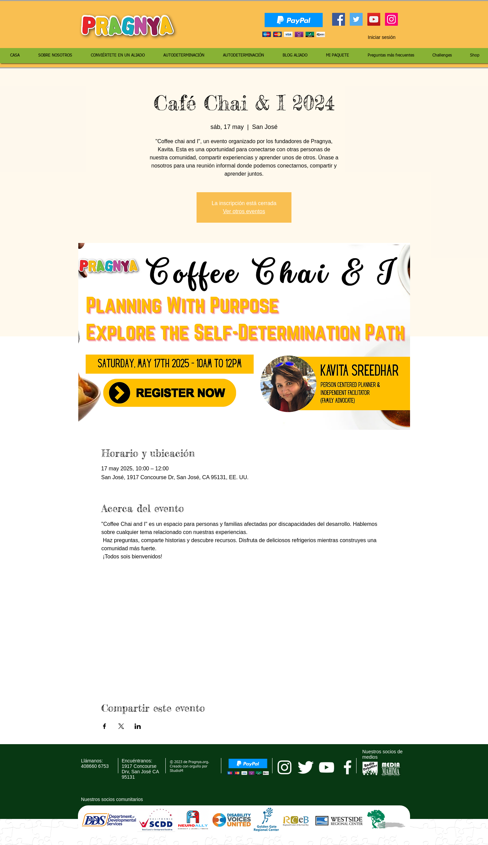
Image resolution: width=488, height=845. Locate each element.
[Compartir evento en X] (121, 726)
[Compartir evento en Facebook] (104, 726)
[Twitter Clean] (305, 767)
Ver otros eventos (244, 211)
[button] (402, 37)
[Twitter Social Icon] (356, 19)
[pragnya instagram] (284, 767)
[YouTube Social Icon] (373, 19)
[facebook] (347, 767)
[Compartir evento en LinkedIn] (138, 726)
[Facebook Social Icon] (338, 19)
